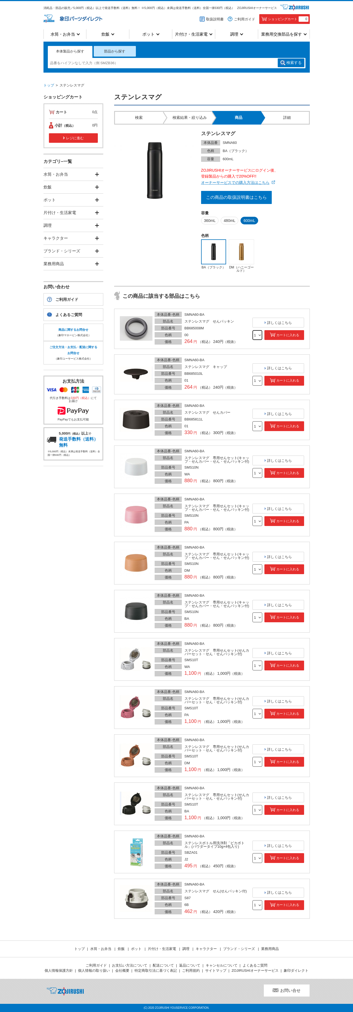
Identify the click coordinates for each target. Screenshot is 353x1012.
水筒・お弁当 (63, 34)
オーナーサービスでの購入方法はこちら (235, 182)
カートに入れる (287, 335)
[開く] (97, 174)
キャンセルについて (222, 965)
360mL (210, 220)
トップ (48, 85)
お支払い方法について (129, 965)
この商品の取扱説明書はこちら (236, 197)
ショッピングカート (288, 19)
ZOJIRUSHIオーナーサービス (257, 8)
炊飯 (105, 34)
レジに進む (75, 138)
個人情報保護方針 (59, 970)
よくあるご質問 (68, 314)
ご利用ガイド (244, 19)
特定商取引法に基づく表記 (156, 970)
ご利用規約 (191, 970)
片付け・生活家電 (191, 34)
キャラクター (55, 238)
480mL (229, 220)
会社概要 (122, 970)
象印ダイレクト (296, 970)
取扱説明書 (215, 19)
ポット (148, 34)
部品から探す (114, 51)
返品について (189, 965)
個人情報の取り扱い (94, 970)
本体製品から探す (70, 51)
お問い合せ (290, 990)
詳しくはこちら (279, 323)
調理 (234, 34)
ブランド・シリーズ (61, 251)
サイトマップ (215, 970)
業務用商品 (53, 263)
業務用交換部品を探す (281, 34)
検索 (294, 62)
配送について (163, 965)
